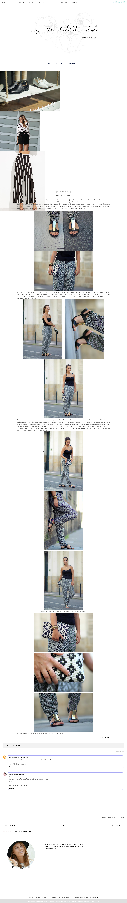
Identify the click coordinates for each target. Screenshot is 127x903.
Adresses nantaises (72, 844)
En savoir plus (96, 901)
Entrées (81, 844)
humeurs (72, 846)
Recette (49, 844)
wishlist (64, 2)
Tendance (61, 846)
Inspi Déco (78, 846)
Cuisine (22, 2)
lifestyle (52, 2)
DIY (82, 846)
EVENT (45, 848)
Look (45, 844)
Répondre (11, 767)
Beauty (56, 846)
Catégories (60, 63)
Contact (75, 2)
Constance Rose (13, 757)
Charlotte (107, 737)
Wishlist (66, 846)
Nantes (31, 2)
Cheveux (53, 848)
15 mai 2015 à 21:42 (19, 774)
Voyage (41, 2)
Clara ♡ (11, 774)
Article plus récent (10, 825)
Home (4, 2)
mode (12, 2)
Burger (49, 848)
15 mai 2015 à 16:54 (23, 757)
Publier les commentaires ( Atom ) (23, 831)
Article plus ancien (117, 825)
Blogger (96, 897)
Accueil (64, 825)
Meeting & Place (48, 846)
